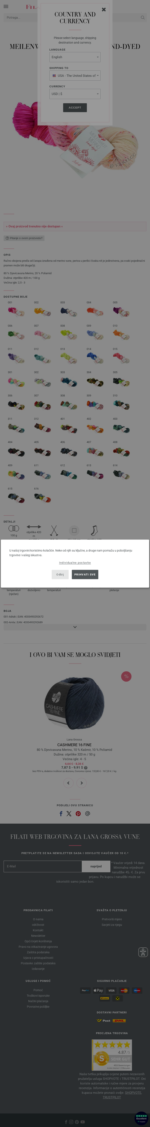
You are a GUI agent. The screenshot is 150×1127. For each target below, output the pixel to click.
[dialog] (75, 563)
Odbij (60, 574)
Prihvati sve (85, 574)
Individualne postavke (75, 562)
